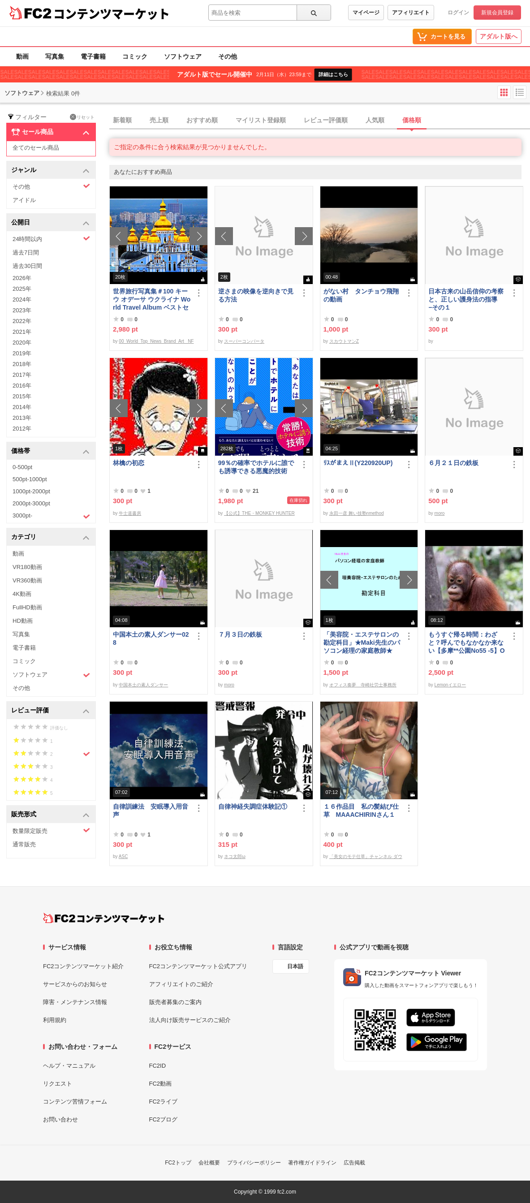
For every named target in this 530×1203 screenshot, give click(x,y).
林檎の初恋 (128, 462)
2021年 (22, 331)
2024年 (22, 299)
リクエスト (57, 1083)
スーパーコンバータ (244, 341)
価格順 (411, 120)
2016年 (22, 385)
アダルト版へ (498, 36)
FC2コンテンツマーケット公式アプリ (198, 966)
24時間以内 (51, 238)
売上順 (159, 120)
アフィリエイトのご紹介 (181, 984)
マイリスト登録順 (261, 120)
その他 (227, 56)
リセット (82, 117)
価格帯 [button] (50, 451)
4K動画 (22, 594)
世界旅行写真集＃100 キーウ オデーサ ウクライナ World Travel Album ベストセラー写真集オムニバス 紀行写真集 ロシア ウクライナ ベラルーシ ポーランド (151, 299)
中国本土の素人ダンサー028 (151, 638)
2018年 (22, 364)
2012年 (22, 428)
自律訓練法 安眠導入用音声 (150, 810)
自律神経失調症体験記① (252, 806)
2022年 (22, 321)
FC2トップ (178, 1163)
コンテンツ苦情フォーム (75, 1101)
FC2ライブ (163, 1101)
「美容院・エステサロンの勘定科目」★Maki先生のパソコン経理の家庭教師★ (361, 642)
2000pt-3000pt (31, 503)
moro (440, 513)
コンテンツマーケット (111, 13)
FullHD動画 (27, 607)
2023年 (22, 310)
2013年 (22, 417)
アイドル (24, 200)
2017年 (22, 374)
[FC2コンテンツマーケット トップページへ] (103, 918)
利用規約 (54, 1020)
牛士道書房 (130, 513)
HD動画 (23, 620)
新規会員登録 (497, 12)
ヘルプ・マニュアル (69, 1065)
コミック (134, 56)
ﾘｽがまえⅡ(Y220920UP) (358, 462)
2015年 (22, 396)
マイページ (366, 12)
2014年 (22, 407)
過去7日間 (26, 252)
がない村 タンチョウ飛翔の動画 (361, 295)
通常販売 (24, 844)
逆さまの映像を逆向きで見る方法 (255, 295)
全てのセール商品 (36, 147)
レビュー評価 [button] (50, 711)
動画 (22, 56)
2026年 (22, 278)
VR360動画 (27, 580)
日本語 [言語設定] (295, 966)
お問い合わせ (60, 1119)
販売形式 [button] (50, 815)
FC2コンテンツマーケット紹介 (83, 966)
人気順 (375, 120)
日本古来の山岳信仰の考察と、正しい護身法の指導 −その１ (466, 299)
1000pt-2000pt (31, 491)
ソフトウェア (183, 56)
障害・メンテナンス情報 (75, 1002)
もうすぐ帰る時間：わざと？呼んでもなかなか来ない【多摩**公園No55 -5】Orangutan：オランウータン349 (466, 643)
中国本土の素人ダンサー (143, 684)
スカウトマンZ (344, 341)
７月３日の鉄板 (240, 634)
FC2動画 (160, 1083)
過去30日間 (27, 266)
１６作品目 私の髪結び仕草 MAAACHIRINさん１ (361, 810)
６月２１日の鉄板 (453, 462)
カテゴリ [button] (50, 537)
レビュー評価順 (326, 120)
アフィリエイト (411, 12)
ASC (123, 856)
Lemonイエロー (450, 684)
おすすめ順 (202, 120)
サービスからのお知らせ (75, 984)
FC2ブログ (163, 1119)
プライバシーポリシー (254, 1163)
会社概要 (209, 1163)
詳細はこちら (333, 74)
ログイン (458, 12)
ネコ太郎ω (235, 856)
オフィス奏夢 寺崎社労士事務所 (362, 684)
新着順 (122, 120)
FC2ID (157, 1065)
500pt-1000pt (30, 479)
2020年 (22, 342)
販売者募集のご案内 (175, 1002)
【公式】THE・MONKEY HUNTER (259, 513)
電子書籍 (93, 56)
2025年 (22, 288)
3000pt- (51, 516)
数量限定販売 (51, 830)
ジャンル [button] (50, 170)
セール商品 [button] (50, 132)
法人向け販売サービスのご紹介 (190, 1020)
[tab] (319, 120)
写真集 (54, 56)
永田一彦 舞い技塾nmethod (356, 513)
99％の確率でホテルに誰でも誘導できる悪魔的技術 (256, 466)
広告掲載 (354, 1163)
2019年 (22, 353)
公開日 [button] (50, 223)
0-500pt (22, 467)
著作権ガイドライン (312, 1163)
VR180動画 (27, 567)
